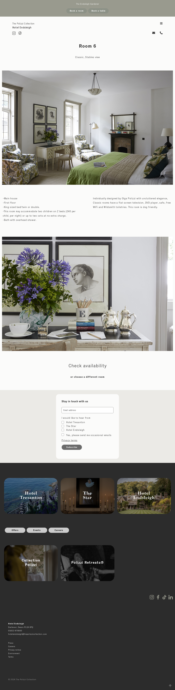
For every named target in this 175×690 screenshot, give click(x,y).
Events (36, 530)
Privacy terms (69, 440)
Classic (79, 57)
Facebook (158, 597)
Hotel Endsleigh (75, 429)
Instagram (151, 597)
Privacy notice (14, 650)
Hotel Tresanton (75, 422)
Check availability (87, 366)
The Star (71, 426)
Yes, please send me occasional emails (88, 435)
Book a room (77, 10)
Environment (14, 653)
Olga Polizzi (129, 198)
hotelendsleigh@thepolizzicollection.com (27, 634)
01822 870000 (15, 630)
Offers (15, 530)
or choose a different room (87, 376)
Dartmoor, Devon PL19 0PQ (20, 627)
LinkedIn (170, 597)
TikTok (164, 597)
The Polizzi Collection (23, 23)
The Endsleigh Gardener (87, 3)
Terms (11, 657)
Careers (59, 530)
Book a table (98, 10)
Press (10, 643)
